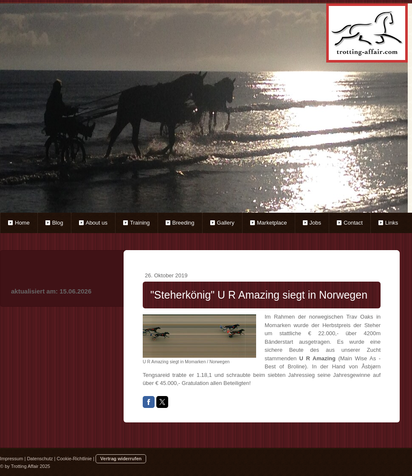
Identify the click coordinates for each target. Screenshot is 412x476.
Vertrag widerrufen (120, 458)
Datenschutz (40, 458)
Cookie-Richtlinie (74, 458)
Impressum (11, 458)
